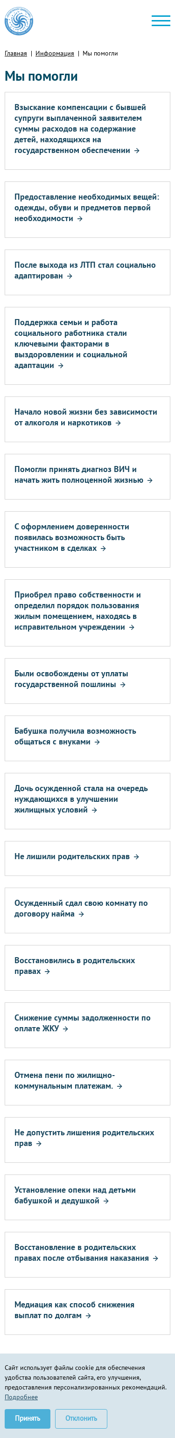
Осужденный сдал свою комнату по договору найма (81, 908)
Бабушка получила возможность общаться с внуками (75, 736)
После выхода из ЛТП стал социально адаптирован (85, 270)
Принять (27, 1418)
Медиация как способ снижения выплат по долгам (74, 1309)
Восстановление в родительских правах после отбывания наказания (81, 1252)
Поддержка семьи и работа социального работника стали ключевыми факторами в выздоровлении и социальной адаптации (70, 343)
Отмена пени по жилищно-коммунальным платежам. (64, 1080)
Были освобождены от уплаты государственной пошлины (71, 678)
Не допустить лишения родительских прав (84, 1137)
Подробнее (21, 1397)
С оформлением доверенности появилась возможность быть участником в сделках (71, 537)
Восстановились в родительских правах (74, 965)
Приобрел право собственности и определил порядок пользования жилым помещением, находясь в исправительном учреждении (77, 610)
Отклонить (81, 1418)
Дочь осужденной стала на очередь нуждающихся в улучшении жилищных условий (80, 799)
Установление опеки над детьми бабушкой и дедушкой (75, 1195)
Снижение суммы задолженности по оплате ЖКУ (82, 1023)
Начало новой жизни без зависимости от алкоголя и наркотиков (85, 417)
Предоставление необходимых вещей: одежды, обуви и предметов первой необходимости (86, 207)
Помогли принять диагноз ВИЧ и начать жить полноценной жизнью (78, 474)
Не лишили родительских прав (72, 856)
